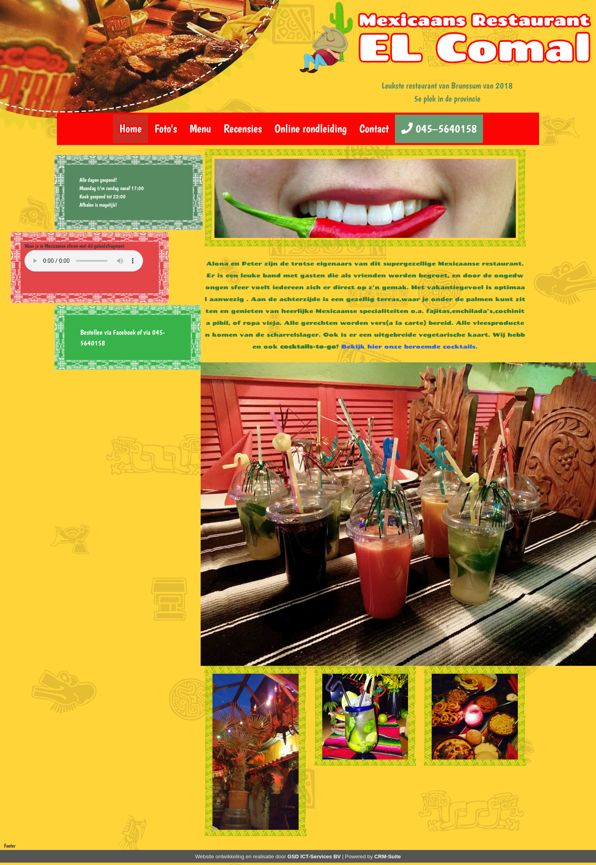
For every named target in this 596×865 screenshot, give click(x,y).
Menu (200, 128)
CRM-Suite (387, 856)
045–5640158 (439, 128)
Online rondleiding (310, 128)
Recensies (243, 128)
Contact (374, 128)
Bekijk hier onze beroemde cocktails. (409, 346)
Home (130, 128)
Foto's (165, 128)
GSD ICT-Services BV (314, 856)
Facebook (124, 332)
